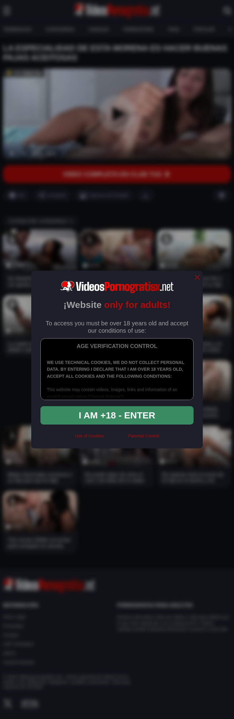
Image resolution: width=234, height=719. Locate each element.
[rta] (116, 438)
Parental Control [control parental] (143, 435)
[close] (197, 278)
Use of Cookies (89, 435)
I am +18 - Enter (117, 415)
